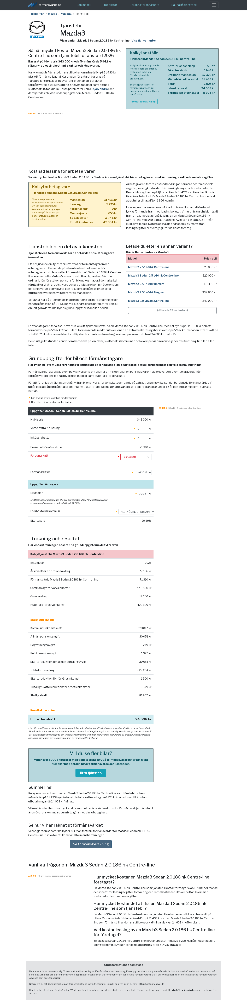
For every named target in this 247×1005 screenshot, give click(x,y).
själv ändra (100, 89)
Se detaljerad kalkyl (143, 101)
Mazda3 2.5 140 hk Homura (146, 284)
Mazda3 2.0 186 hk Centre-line (148, 300)
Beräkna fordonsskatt (144, 5)
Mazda (52, 13)
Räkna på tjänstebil (184, 5)
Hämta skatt (129, 457)
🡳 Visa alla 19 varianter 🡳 (172, 310)
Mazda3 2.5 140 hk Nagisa (146, 292)
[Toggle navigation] (214, 5)
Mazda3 (66, 13)
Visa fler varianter (144, 40)
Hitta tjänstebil (90, 773)
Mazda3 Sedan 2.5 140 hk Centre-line (153, 275)
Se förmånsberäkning (91, 844)
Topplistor (110, 5)
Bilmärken (37, 13)
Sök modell (84, 5)
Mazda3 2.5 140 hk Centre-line (148, 267)
